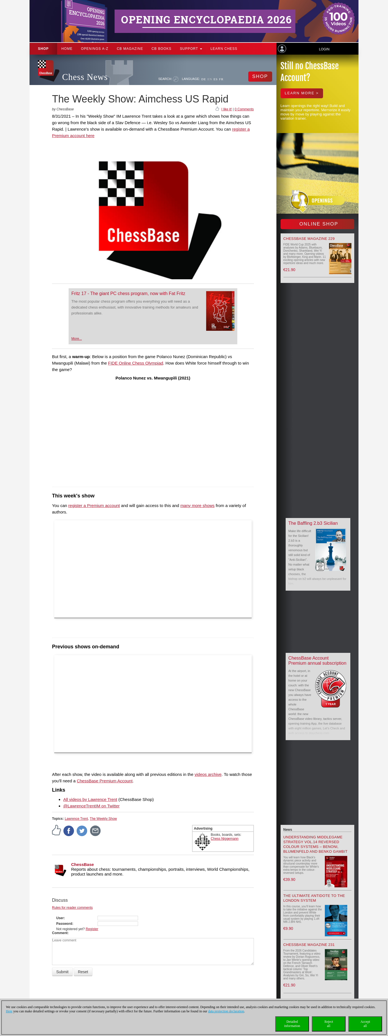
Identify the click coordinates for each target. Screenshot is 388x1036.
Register (92, 929)
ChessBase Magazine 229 (309, 238)
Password (64, 924)
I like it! (226, 109)
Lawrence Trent (76, 819)
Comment (59, 933)
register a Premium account (94, 505)
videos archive (208, 774)
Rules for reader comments (72, 908)
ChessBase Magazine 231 (309, 945)
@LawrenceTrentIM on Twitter (91, 805)
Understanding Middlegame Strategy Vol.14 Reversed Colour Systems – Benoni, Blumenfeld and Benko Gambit (315, 844)
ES (215, 79)
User (60, 918)
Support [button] (191, 49)
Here (9, 1011)
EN (209, 79)
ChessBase (82, 864)
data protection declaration (226, 1011)
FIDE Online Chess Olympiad (135, 363)
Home (67, 49)
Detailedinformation (292, 1024)
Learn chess (224, 49)
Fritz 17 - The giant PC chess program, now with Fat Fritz (128, 293)
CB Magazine (130, 49)
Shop (43, 49)
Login (324, 49)
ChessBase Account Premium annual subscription (317, 661)
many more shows (197, 505)
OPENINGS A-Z (94, 49)
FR (221, 79)
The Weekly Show (103, 819)
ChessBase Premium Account (104, 780)
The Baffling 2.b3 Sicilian (313, 523)
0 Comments (244, 109)
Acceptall (365, 1024)
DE (203, 79)
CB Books (162, 49)
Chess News (85, 77)
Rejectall (328, 1024)
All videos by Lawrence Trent (90, 799)
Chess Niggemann (225, 839)
